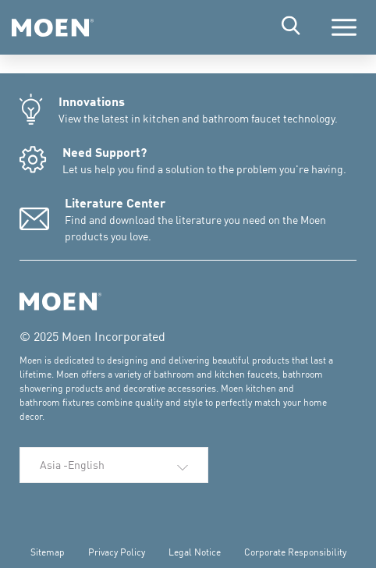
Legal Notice (194, 552)
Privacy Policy (116, 552)
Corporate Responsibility (295, 552)
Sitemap (47, 552)
